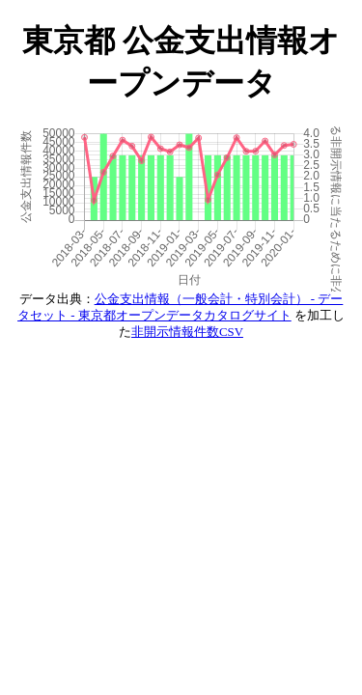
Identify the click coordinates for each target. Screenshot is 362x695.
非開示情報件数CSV (187, 332)
